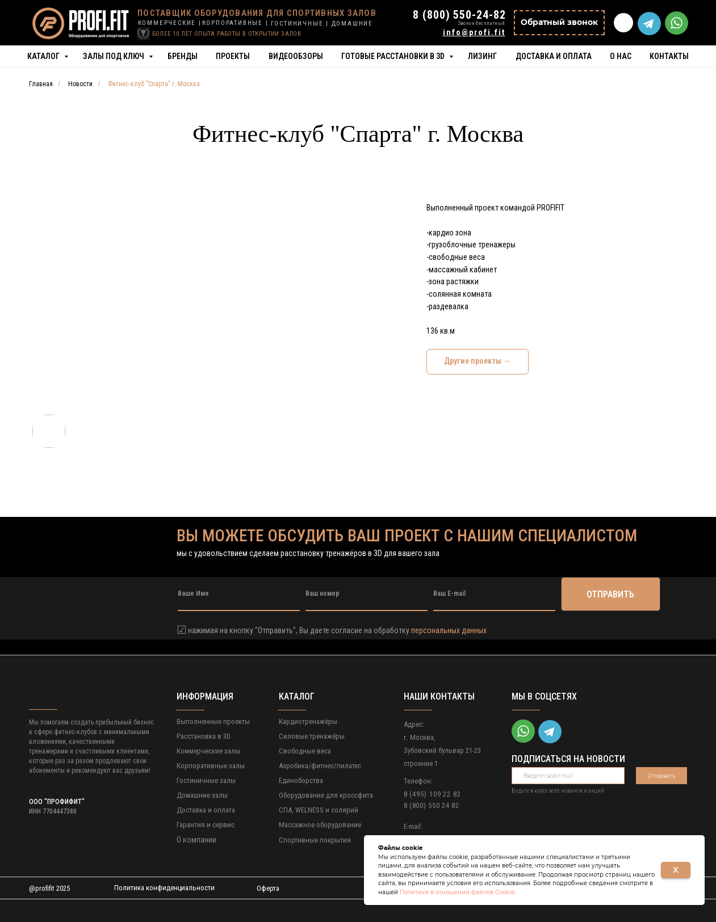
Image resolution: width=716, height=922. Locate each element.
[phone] (366, 594)
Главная (41, 84)
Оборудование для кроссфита (326, 795)
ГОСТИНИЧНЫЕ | (300, 23)
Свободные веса (305, 751)
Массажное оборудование (320, 824)
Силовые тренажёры (312, 736)
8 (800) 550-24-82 (459, 15)
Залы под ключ (114, 56)
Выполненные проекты (213, 721)
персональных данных (449, 630)
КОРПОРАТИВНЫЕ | (235, 23)
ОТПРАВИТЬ (610, 594)
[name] (239, 594)
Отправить (661, 776)
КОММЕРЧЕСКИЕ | (170, 23)
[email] (494, 594)
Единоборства (301, 780)
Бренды (183, 56)
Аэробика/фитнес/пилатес (320, 765)
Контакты (669, 56)
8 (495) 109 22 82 (432, 794)
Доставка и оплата (554, 56)
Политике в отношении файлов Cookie (457, 892)
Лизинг (482, 56)
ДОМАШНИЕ (352, 23)
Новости (80, 84)
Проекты (233, 56)
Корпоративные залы (211, 765)
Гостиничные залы (206, 780)
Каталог (44, 56)
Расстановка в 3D (204, 736)
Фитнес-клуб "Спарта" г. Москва (154, 84)
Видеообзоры (296, 56)
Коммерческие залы (208, 751)
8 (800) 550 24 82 (431, 805)
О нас (620, 56)
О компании (196, 839)
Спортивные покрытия (315, 840)
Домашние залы (202, 795)
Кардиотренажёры (308, 721)
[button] (559, 22)
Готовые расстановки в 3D (393, 56)
